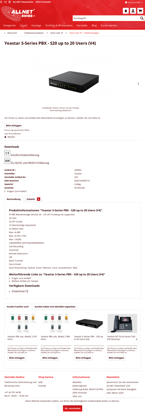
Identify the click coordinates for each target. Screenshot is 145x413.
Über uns (77, 396)
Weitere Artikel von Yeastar (23, 281)
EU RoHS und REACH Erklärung (26, 161)
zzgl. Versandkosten (12, 133)
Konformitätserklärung (21, 153)
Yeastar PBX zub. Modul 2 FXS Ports (22, 338)
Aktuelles (77, 382)
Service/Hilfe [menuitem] (133, 2)
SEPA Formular (80, 392)
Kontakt (42, 385)
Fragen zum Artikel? (15, 191)
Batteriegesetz (80, 385)
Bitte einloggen (13, 125)
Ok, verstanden (72, 408)
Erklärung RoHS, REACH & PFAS (88, 389)
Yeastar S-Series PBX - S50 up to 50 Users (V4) (88, 338)
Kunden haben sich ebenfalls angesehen (55, 306)
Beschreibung (14, 199)
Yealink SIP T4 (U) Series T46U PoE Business (121, 338)
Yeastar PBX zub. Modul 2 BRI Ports (55, 338)
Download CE (18, 291)
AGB (40, 382)
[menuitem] (126, 11)
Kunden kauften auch (18, 306)
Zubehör (33, 199)
